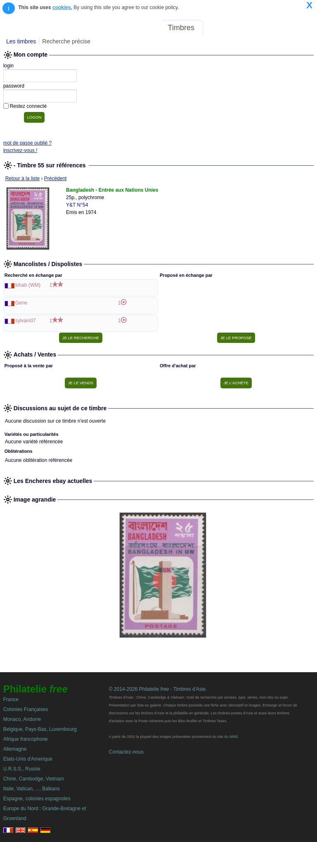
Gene (21, 303)
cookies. (62, 7)
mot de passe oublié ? (27, 143)
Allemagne (15, 749)
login (8, 66)
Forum (219, 28)
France (11, 699)
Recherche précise (66, 41)
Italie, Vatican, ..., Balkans (31, 789)
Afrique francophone (25, 739)
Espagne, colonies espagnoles (37, 799)
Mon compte (295, 28)
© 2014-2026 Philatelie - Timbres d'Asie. (158, 689)
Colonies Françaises (25, 709)
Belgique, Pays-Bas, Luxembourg (40, 729)
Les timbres (21, 41)
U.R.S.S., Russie (21, 769)
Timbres (181, 28)
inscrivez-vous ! (20, 150)
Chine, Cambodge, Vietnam (33, 779)
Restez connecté (28, 106)
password (13, 86)
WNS (233, 737)
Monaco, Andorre (22, 719)
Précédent (55, 178)
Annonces (253, 28)
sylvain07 (25, 320)
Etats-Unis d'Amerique (27, 759)
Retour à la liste (22, 178)
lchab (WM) (27, 285)
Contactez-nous (126, 752)
